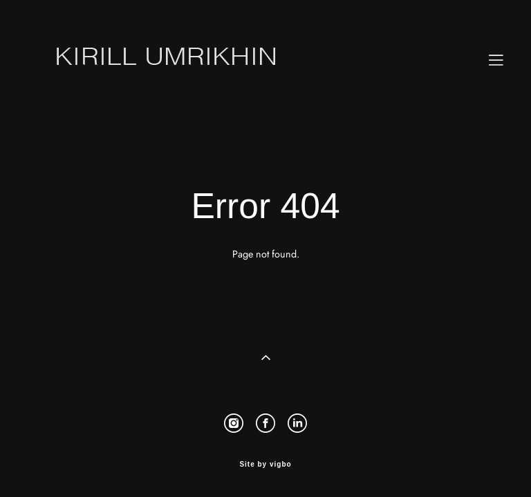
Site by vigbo (265, 464)
